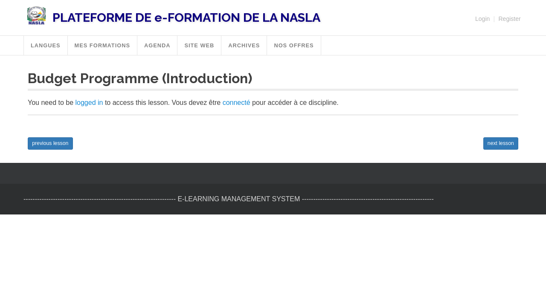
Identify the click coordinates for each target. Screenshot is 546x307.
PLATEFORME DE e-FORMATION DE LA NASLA (186, 17)
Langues (46, 45)
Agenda (157, 45)
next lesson (501, 143)
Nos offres (294, 45)
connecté (236, 102)
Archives (244, 45)
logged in (89, 102)
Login (482, 18)
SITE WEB (199, 45)
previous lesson (50, 143)
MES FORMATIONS (102, 45)
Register (509, 18)
